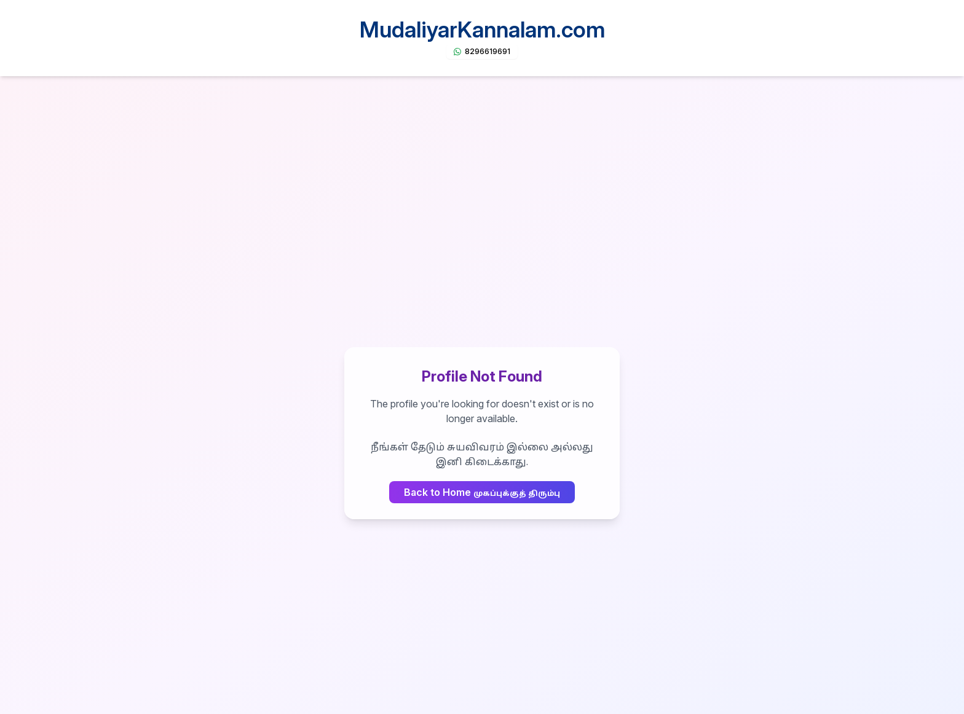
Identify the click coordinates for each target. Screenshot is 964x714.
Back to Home (482, 492)
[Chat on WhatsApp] (482, 51)
